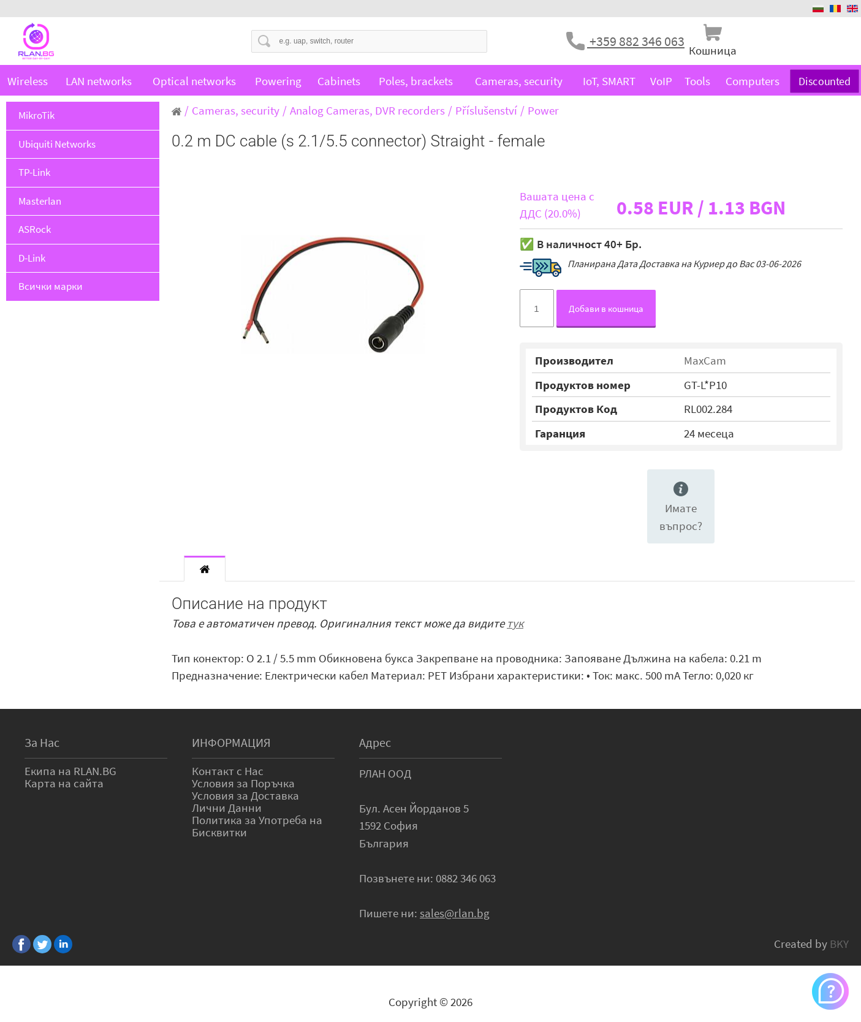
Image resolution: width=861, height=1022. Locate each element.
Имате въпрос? (680, 507)
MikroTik (36, 115)
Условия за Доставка (245, 795)
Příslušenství (486, 110)
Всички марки (50, 286)
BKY (839, 943)
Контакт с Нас (228, 771)
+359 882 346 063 (636, 41)
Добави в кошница (606, 308)
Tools (697, 81)
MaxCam (705, 360)
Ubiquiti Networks (57, 144)
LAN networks (99, 81)
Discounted (824, 81)
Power (543, 110)
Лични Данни (227, 807)
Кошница (713, 50)
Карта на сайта (64, 783)
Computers (752, 81)
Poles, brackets (416, 81)
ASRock (34, 229)
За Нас (42, 742)
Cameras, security (519, 81)
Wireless (27, 81)
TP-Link (34, 172)
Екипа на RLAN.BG (70, 771)
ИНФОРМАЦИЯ (231, 742)
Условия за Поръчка (243, 783)
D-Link (31, 258)
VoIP (661, 81)
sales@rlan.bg (455, 913)
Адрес (375, 742)
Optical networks (194, 81)
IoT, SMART (609, 81)
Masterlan (39, 201)
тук (515, 623)
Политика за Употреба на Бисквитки (257, 826)
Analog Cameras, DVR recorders (367, 110)
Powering (278, 81)
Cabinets (338, 81)
